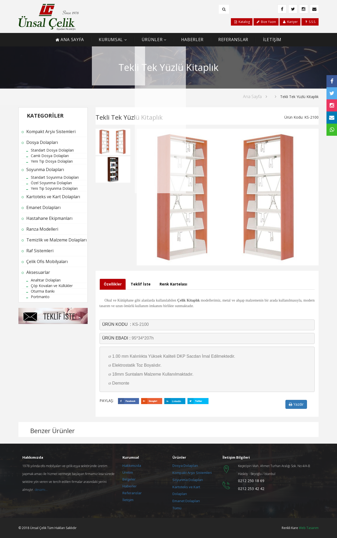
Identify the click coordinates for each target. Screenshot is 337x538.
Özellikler (113, 284)
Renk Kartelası (173, 284)
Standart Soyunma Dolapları (55, 177)
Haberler (129, 486)
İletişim (127, 499)
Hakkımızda (131, 465)
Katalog (242, 22)
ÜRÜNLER (152, 39)
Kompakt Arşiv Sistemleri (51, 131)
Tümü (176, 508)
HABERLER (192, 39)
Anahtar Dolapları (46, 280)
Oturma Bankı (42, 291)
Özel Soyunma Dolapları (51, 182)
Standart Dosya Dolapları (52, 150)
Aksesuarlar (38, 272)
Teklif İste (141, 284)
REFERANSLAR (233, 39)
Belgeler (129, 479)
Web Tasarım (309, 528)
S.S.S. (310, 22)
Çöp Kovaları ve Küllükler (52, 285)
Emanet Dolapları (43, 207)
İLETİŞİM (272, 39)
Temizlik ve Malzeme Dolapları (56, 240)
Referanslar (132, 493)
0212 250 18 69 (251, 480)
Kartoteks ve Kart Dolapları (53, 197)
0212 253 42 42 (251, 488)
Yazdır (296, 404)
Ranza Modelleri (42, 229)
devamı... (41, 489)
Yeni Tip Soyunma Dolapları (54, 188)
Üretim (127, 472)
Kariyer (290, 22)
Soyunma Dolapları (45, 169)
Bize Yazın (266, 22)
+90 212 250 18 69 (254, 9)
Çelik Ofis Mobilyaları (47, 261)
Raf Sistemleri (39, 251)
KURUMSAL (111, 39)
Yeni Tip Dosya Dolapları (52, 161)
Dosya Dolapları (42, 142)
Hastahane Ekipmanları (49, 218)
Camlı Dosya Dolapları (50, 155)
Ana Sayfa (252, 96)
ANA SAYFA (70, 39)
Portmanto (40, 296)
